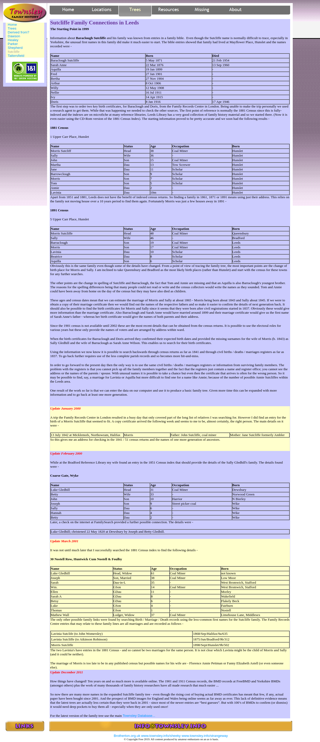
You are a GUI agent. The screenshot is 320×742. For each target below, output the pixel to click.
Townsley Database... (139, 716)
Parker (13, 44)
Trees (12, 28)
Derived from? (18, 32)
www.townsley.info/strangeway (205, 736)
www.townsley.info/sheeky (161, 736)
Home (12, 24)
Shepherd (15, 48)
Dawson (14, 36)
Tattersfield (16, 56)
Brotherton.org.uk (127, 736)
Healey (13, 40)
